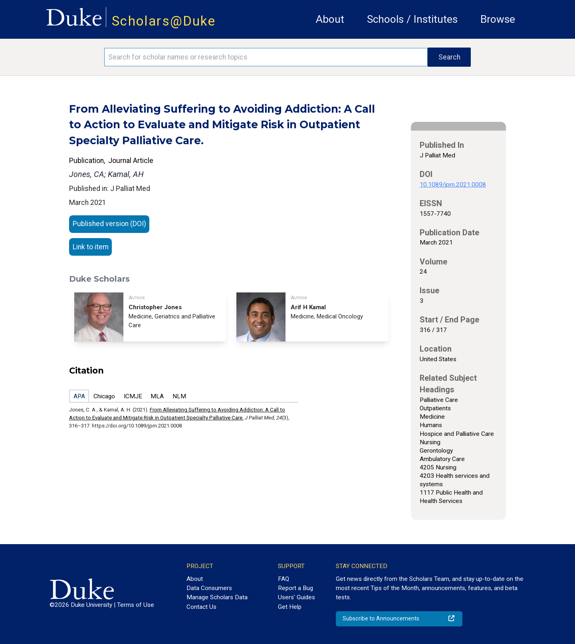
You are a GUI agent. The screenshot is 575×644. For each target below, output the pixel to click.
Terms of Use (135, 604)
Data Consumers (209, 588)
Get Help (289, 606)
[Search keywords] (266, 57)
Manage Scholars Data (217, 597)
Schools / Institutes (412, 19)
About (330, 19)
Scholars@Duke (164, 21)
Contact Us (201, 606)
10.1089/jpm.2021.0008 (453, 184)
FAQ (283, 578)
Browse (497, 19)
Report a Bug (295, 588)
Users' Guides (296, 597)
